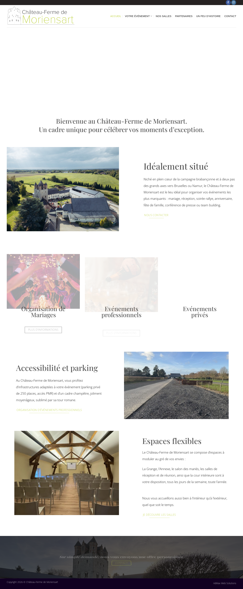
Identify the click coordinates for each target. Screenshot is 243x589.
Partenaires (184, 16)
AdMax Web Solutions (224, 583)
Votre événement (138, 16)
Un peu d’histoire (208, 16)
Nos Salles (163, 16)
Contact (230, 16)
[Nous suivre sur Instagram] (233, 2)
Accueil (115, 16)
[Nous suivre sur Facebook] (228, 2)
